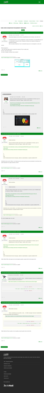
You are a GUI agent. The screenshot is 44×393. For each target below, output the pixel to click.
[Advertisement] (22, 12)
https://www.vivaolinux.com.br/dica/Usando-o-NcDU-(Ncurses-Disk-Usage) (22, 281)
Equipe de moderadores (7, 365)
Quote (40, 70)
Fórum (21, 23)
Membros (27, 23)
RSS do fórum (34, 23)
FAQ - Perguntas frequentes (8, 361)
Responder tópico (4, 74)
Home (10, 23)
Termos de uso (6, 378)
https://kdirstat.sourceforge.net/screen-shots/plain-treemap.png (22, 105)
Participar (16, 23)
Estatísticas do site (7, 363)
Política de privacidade (7, 373)
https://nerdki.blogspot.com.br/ (7, 57)
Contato (5, 371)
